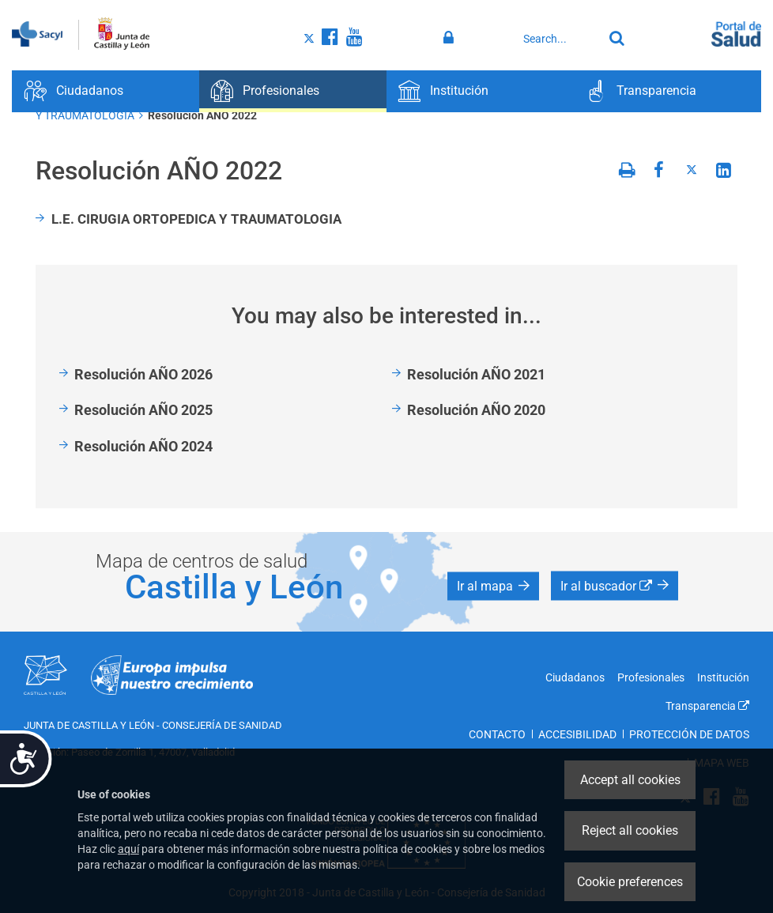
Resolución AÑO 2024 (143, 446)
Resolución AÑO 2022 (202, 115)
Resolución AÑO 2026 (143, 374)
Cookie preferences (630, 881)
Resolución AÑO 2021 (476, 374)
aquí (128, 849)
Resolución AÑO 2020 (476, 410)
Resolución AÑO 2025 (143, 410)
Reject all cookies (630, 830)
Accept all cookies (630, 779)
